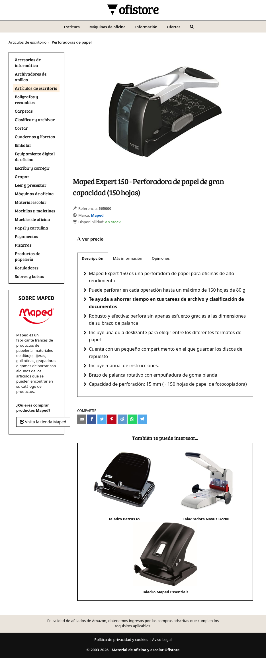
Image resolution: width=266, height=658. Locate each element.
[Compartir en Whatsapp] (132, 419)
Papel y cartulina (31, 228)
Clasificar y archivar (35, 119)
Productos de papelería (27, 256)
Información (146, 26)
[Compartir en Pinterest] (111, 419)
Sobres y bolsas (29, 276)
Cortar (21, 128)
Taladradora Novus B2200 (206, 485)
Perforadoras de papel (71, 42)
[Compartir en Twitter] (102, 419)
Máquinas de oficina (107, 26)
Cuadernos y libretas (35, 136)
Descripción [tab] (92, 258)
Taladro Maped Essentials (165, 558)
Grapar (22, 176)
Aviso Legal (162, 639)
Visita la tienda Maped (43, 422)
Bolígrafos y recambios (26, 99)
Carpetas (24, 111)
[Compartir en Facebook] (91, 419)
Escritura (72, 26)
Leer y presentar (30, 185)
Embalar (23, 145)
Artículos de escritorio (27, 42)
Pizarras (23, 245)
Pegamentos (26, 236)
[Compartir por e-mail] (81, 419)
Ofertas (174, 26)
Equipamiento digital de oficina (35, 156)
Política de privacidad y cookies (121, 639)
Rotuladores (26, 268)
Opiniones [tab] (160, 258)
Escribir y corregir (32, 168)
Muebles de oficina (32, 219)
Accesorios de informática (28, 62)
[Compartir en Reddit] (122, 419)
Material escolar (30, 202)
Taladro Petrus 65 (124, 485)
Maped (97, 215)
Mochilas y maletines (35, 211)
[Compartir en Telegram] (142, 419)
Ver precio (90, 239)
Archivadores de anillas (30, 76)
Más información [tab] (127, 258)
